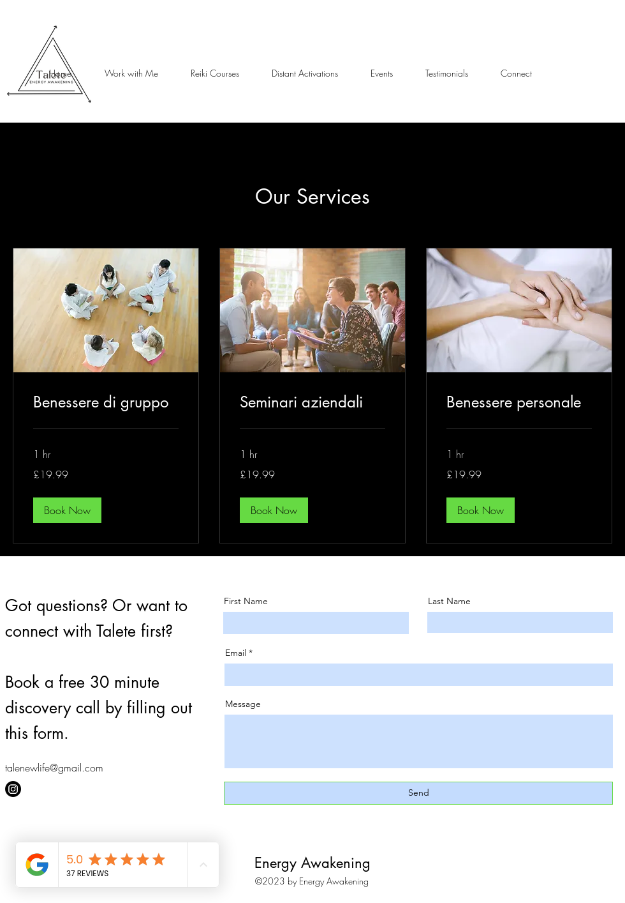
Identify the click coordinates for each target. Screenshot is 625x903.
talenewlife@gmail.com (54, 768)
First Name (246, 600)
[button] (130, 73)
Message (243, 703)
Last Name (449, 600)
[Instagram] (13, 789)
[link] (106, 402)
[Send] (418, 793)
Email (235, 652)
